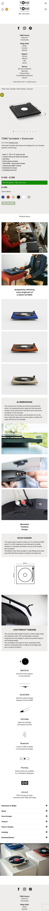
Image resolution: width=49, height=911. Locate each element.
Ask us (24, 63)
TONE (3, 89)
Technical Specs (24, 216)
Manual (24, 50)
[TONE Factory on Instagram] (24, 28)
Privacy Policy (24, 73)
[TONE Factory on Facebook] (18, 28)
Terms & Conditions (24, 69)
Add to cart (8, 203)
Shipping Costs (13, 142)
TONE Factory (25, 35)
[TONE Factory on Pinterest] (30, 28)
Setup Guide (24, 43)
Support (24, 54)
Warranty (24, 71)
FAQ (24, 61)
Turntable (12, 89)
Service (24, 56)
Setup (24, 46)
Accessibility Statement (24, 75)
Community (24, 40)
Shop (7, 89)
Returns (24, 58)
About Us (24, 38)
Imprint (24, 78)
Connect (24, 48)
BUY (7, 9)
